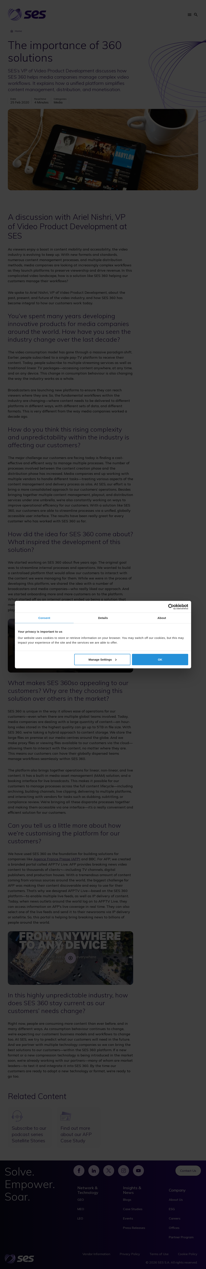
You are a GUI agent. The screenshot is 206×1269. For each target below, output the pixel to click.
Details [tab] (103, 617)
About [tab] (161, 617)
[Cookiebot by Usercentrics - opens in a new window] (171, 607)
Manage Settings (103, 659)
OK (160, 659)
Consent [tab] (44, 617)
